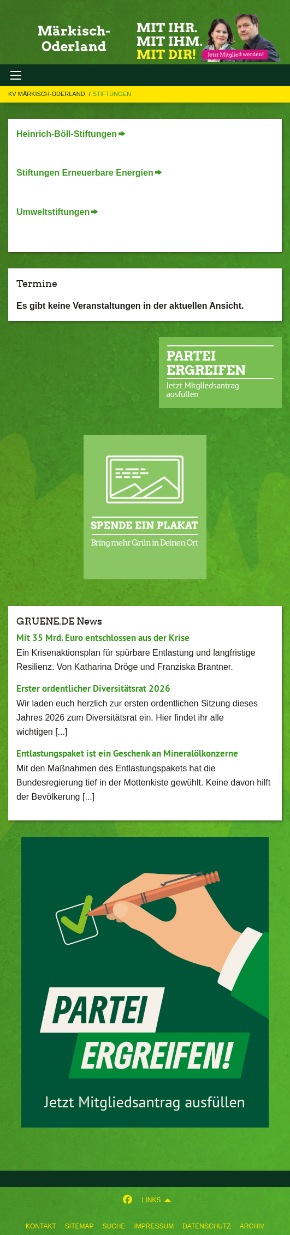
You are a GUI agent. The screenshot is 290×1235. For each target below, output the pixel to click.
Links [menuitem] (151, 1200)
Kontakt (41, 1226)
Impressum (154, 1226)
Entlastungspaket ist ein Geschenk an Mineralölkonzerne (127, 753)
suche (113, 1226)
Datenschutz (206, 1226)
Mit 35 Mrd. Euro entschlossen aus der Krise (103, 638)
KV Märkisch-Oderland (47, 94)
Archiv (252, 1226)
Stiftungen (112, 94)
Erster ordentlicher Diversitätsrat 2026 (93, 688)
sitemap (79, 1226)
